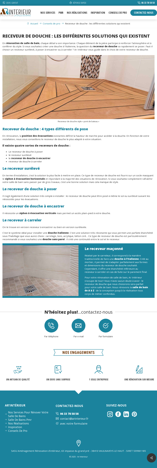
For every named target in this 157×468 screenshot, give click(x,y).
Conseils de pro (49, 23)
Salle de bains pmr (20, 420)
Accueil (32, 23)
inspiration (98, 12)
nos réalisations (77, 12)
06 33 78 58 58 (148, 2)
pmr (61, 12)
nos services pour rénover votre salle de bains (28, 414)
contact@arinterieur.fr (72, 418)
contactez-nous (143, 12)
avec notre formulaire (71, 423)
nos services (47, 12)
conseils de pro (118, 12)
